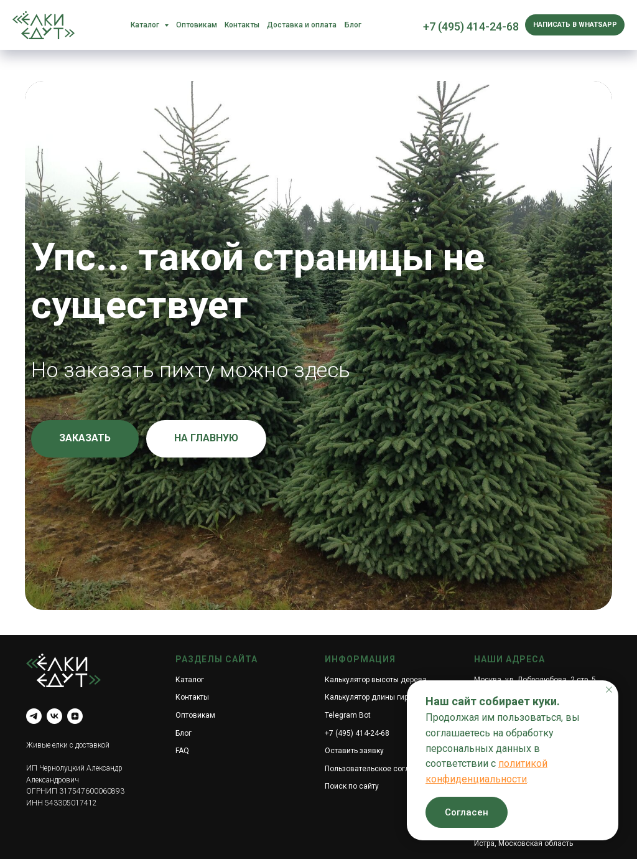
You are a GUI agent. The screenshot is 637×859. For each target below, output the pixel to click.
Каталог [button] (146, 25)
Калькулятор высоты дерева (376, 679)
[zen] (75, 716)
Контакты (242, 25)
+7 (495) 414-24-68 (471, 26)
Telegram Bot (348, 715)
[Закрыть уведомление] (609, 689)
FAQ (182, 750)
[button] (85, 439)
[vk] (54, 716)
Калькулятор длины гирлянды (378, 697)
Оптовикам (196, 25)
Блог (353, 25)
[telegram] (34, 716)
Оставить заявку (354, 750)
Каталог (189, 679)
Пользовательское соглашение (381, 768)
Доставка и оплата (302, 25)
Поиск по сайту (352, 786)
